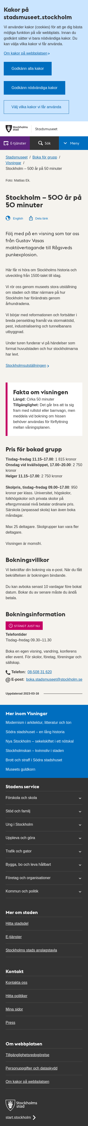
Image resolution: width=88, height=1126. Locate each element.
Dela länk (38, 218)
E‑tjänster (15, 143)
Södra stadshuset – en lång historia (35, 732)
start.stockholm (21, 1117)
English (14, 218)
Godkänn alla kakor (27, 69)
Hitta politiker (16, 996)
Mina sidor (14, 1009)
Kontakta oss (16, 983)
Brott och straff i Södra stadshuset (34, 760)
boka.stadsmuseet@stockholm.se (54, 679)
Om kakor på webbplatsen (25, 53)
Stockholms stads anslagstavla (31, 950)
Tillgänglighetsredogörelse (27, 1055)
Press (10, 1023)
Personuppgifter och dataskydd (31, 1068)
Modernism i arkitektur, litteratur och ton (38, 723)
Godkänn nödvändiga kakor (34, 88)
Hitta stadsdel (17, 923)
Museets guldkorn (20, 769)
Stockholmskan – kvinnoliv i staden (35, 751)
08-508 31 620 (39, 672)
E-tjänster (14, 937)
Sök (44, 143)
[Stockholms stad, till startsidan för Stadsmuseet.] (44, 129)
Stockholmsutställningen (26, 366)
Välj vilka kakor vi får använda (36, 107)
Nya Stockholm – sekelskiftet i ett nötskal (40, 741)
